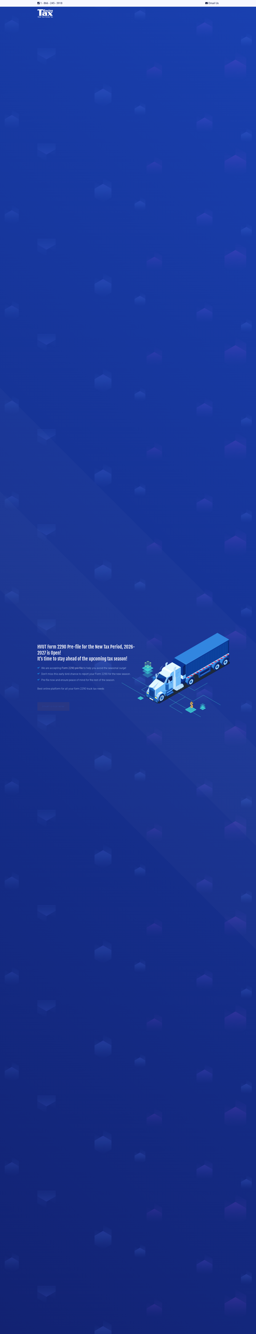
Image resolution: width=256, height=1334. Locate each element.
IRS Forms (86, 13)
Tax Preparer (166, 13)
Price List (113, 13)
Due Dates (130, 13)
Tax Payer (183, 13)
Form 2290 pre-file (72, 668)
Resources (148, 13)
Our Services (68, 13)
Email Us (213, 3)
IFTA (100, 13)
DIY (195, 13)
